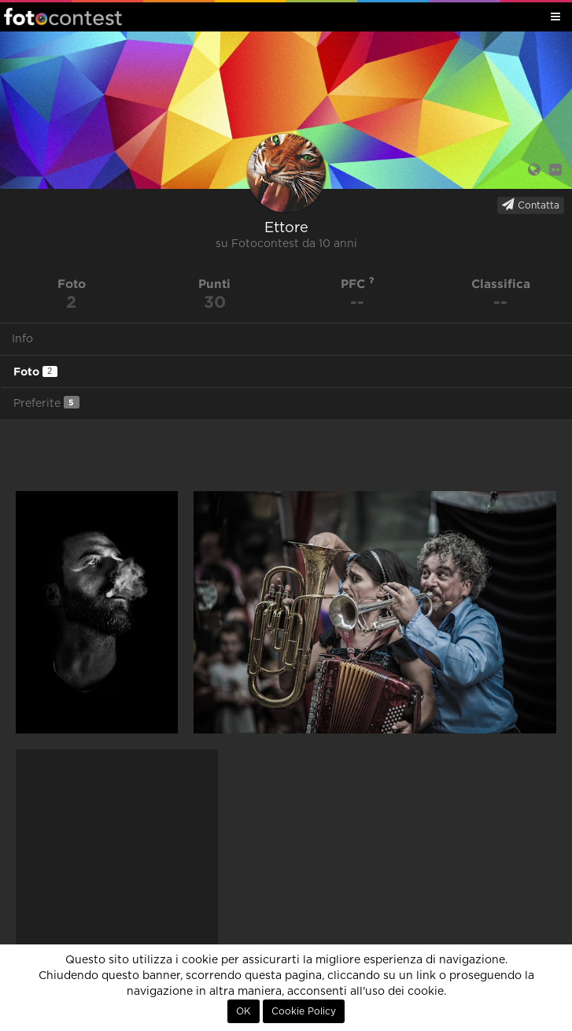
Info (22, 339)
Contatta (530, 204)
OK (243, 1011)
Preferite (46, 402)
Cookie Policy (303, 1011)
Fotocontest (63, 16)
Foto (35, 371)
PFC (358, 283)
